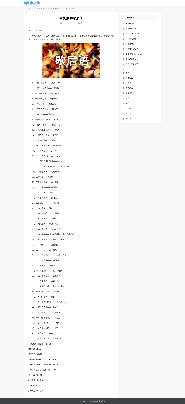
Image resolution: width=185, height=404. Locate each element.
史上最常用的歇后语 (134, 54)
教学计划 (129, 93)
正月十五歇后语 (132, 64)
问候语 (128, 83)
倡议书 (128, 103)
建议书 (128, 98)
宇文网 (39, 9)
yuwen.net (96, 401)
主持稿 (128, 113)
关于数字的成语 (34, 391)
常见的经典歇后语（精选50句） (40, 359)
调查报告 (129, 78)
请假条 (128, 119)
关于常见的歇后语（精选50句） (40, 365)
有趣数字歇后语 (132, 49)
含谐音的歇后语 (132, 39)
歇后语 (57, 9)
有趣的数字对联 (34, 385)
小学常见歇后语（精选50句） (40, 370)
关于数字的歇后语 (35, 354)
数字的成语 (32, 375)
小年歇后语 (130, 44)
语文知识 (48, 9)
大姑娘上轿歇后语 (133, 34)
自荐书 (128, 108)
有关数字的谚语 (34, 380)
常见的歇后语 (33, 349)
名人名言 (129, 88)
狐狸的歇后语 (131, 23)
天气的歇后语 (131, 29)
